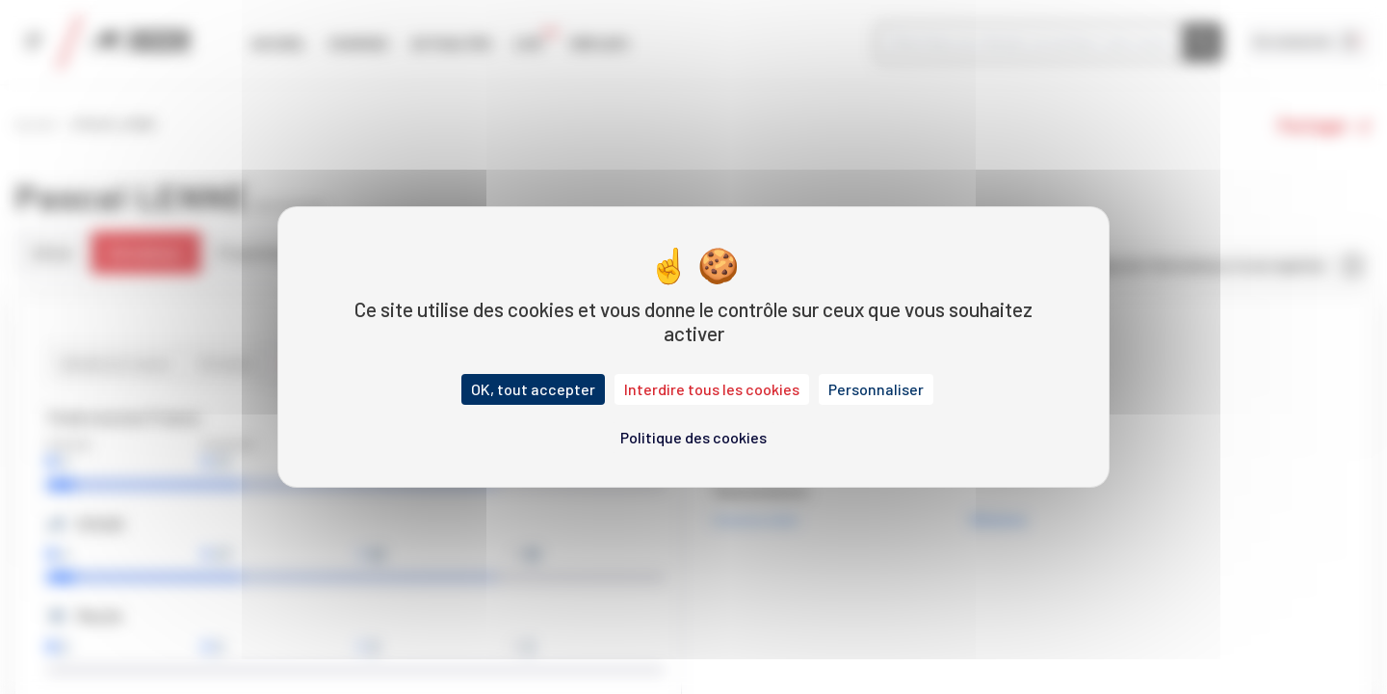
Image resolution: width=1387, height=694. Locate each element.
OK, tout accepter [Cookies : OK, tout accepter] (533, 389)
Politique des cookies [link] (693, 437)
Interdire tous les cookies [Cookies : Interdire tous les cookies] (711, 389)
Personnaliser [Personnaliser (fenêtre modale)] (876, 389)
